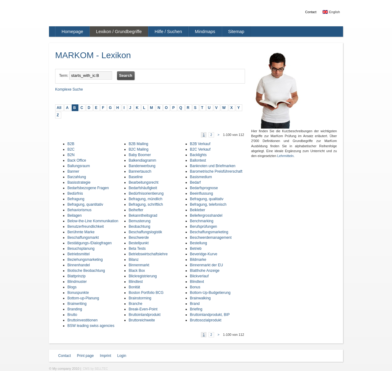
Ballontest (198, 160)
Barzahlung (76, 177)
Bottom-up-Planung (83, 298)
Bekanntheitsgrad (143, 215)
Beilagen (74, 215)
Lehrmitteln (285, 156)
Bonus (195, 287)
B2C (70, 149)
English (331, 12)
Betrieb (196, 248)
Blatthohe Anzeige (205, 270)
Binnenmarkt (139, 265)
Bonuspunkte (78, 292)
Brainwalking (200, 298)
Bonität (134, 287)
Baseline (136, 177)
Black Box (137, 270)
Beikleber (197, 210)
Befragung (75, 199)
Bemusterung (139, 221)
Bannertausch (140, 171)
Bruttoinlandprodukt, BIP (210, 315)
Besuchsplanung (81, 248)
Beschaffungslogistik (145, 232)
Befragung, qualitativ (206, 199)
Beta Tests (137, 248)
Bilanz (134, 259)
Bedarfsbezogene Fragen (88, 188)
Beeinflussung (201, 193)
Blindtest (136, 281)
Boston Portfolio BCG (146, 292)
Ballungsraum (78, 166)
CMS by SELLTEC (95, 368)
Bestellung (198, 243)
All (59, 108)
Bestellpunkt (139, 243)
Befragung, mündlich (145, 199)
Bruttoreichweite (142, 320)
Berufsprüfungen (203, 226)
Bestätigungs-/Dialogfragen (89, 243)
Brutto (72, 315)
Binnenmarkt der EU (206, 265)
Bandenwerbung (142, 166)
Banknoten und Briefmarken (213, 166)
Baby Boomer (140, 155)
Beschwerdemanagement (211, 237)
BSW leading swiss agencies (90, 326)
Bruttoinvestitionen (82, 320)
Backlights (198, 155)
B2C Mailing (139, 149)
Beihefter (136, 210)
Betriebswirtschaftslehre (148, 254)
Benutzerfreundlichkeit (85, 226)
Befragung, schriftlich (146, 204)
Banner (73, 171)
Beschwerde (139, 237)
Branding (74, 309)
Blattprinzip (76, 276)
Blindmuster (77, 281)
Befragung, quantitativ (85, 204)
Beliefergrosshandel (206, 215)
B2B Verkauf (200, 144)
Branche (135, 304)
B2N (70, 155)
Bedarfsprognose (204, 188)
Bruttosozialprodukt (205, 320)
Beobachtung (139, 226)
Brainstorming (140, 298)
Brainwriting (77, 304)
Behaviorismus (79, 210)
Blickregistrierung (143, 276)
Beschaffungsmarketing (209, 232)
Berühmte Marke (81, 232)
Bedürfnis (75, 193)
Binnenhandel (78, 265)
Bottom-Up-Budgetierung (210, 292)
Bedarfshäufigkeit (143, 188)
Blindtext (197, 281)
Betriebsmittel (78, 254)
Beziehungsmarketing (85, 259)
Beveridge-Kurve (203, 254)
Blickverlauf (199, 276)
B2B (70, 144)
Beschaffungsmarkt (83, 237)
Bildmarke (198, 259)
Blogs (72, 287)
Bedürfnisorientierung (146, 193)
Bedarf (195, 182)
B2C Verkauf (200, 149)
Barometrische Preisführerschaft (216, 171)
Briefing (196, 309)
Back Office (76, 160)
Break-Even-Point (143, 309)
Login (121, 356)
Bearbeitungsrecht (143, 182)
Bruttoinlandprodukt (144, 315)
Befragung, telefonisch (208, 204)
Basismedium (201, 177)
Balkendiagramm (142, 160)
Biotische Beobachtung (86, 270)
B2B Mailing (138, 144)
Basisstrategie (78, 182)
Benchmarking (201, 221)
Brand (195, 304)
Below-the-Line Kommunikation (92, 221)
